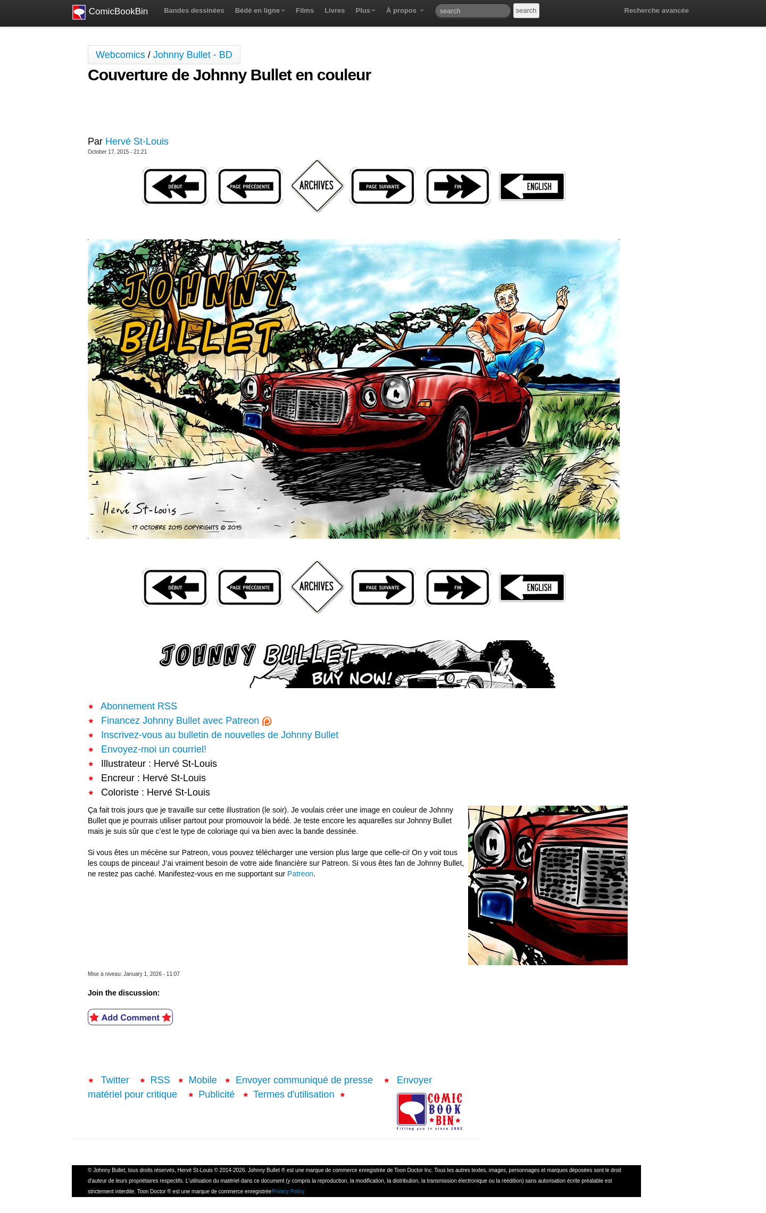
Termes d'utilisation (294, 1094)
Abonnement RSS (139, 706)
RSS (160, 1080)
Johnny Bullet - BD (192, 54)
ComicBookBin (110, 12)
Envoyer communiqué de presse (306, 1080)
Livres (334, 10)
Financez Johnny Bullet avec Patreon (186, 720)
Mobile (203, 1080)
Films (305, 10)
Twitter (115, 1080)
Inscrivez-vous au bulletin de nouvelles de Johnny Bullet (219, 735)
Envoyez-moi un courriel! (153, 749)
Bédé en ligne (260, 10)
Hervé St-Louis (137, 141)
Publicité (216, 1094)
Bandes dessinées (194, 10)
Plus (365, 10)
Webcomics (120, 54)
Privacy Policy (287, 1191)
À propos (405, 10)
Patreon (300, 873)
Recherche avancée (657, 10)
